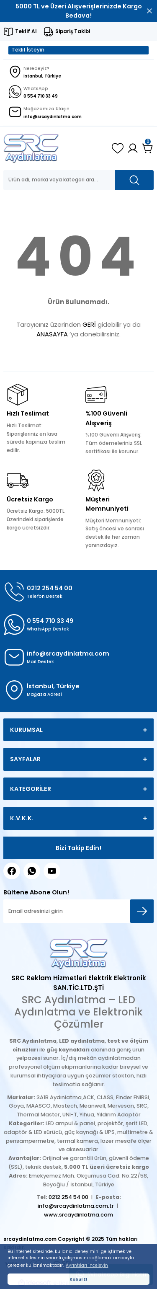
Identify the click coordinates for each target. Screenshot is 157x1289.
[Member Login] (133, 148)
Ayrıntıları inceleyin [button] (87, 1265)
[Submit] (142, 911)
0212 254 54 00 (68, 1197)
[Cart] (148, 148)
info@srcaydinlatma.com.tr (76, 1205)
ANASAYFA (52, 334)
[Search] (78, 180)
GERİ (89, 324)
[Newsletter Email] (78, 911)
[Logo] (31, 148)
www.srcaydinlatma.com (78, 1214)
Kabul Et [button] (78, 1279)
